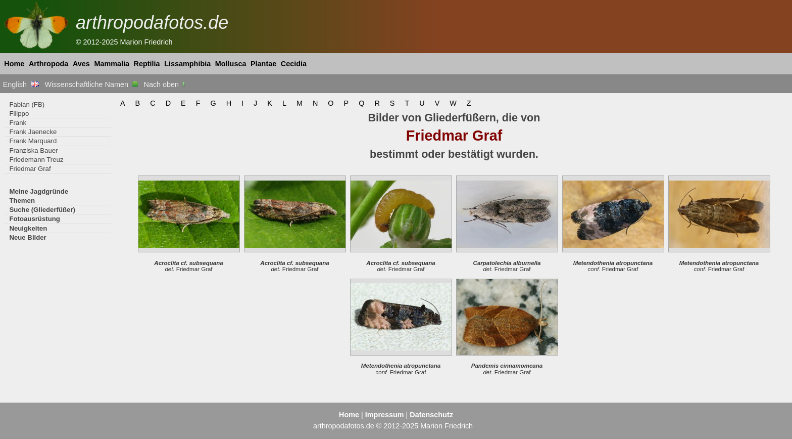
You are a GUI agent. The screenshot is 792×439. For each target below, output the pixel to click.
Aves (81, 64)
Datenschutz (431, 415)
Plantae (263, 64)
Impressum (384, 415)
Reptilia (147, 64)
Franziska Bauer (33, 150)
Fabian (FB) (26, 104)
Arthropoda (48, 64)
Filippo (19, 113)
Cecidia (294, 64)
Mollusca (230, 64)
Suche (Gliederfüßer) (42, 209)
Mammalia (111, 64)
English (21, 84)
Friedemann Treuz (36, 159)
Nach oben (165, 84)
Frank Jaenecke (33, 132)
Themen (22, 200)
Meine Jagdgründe (38, 191)
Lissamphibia (187, 64)
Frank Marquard (33, 141)
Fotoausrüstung (34, 219)
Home (14, 64)
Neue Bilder (27, 237)
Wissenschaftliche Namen (91, 84)
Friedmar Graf (30, 168)
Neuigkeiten (28, 228)
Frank (17, 122)
